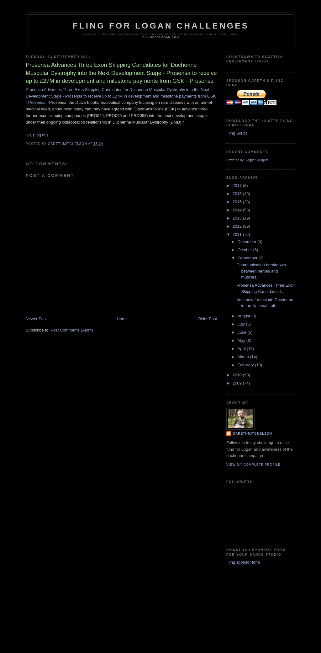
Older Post (207, 318)
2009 (238, 383)
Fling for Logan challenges (161, 25)
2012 (238, 226)
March (244, 356)
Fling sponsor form (243, 562)
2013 (238, 218)
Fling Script (236, 133)
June (243, 332)
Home (122, 318)
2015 (238, 201)
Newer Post (36, 318)
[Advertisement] (254, 602)
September (248, 258)
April (242, 348)
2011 (238, 234)
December (248, 241)
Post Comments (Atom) (72, 330)
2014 (238, 210)
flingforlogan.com (160, 37)
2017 (238, 185)
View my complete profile (253, 464)
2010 (238, 375)
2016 (238, 193)
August (244, 316)
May (242, 340)
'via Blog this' (37, 135)
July (242, 324)
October (245, 249)
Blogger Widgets (256, 160)
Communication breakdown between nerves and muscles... (261, 271)
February (246, 365)
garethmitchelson (252, 433)
